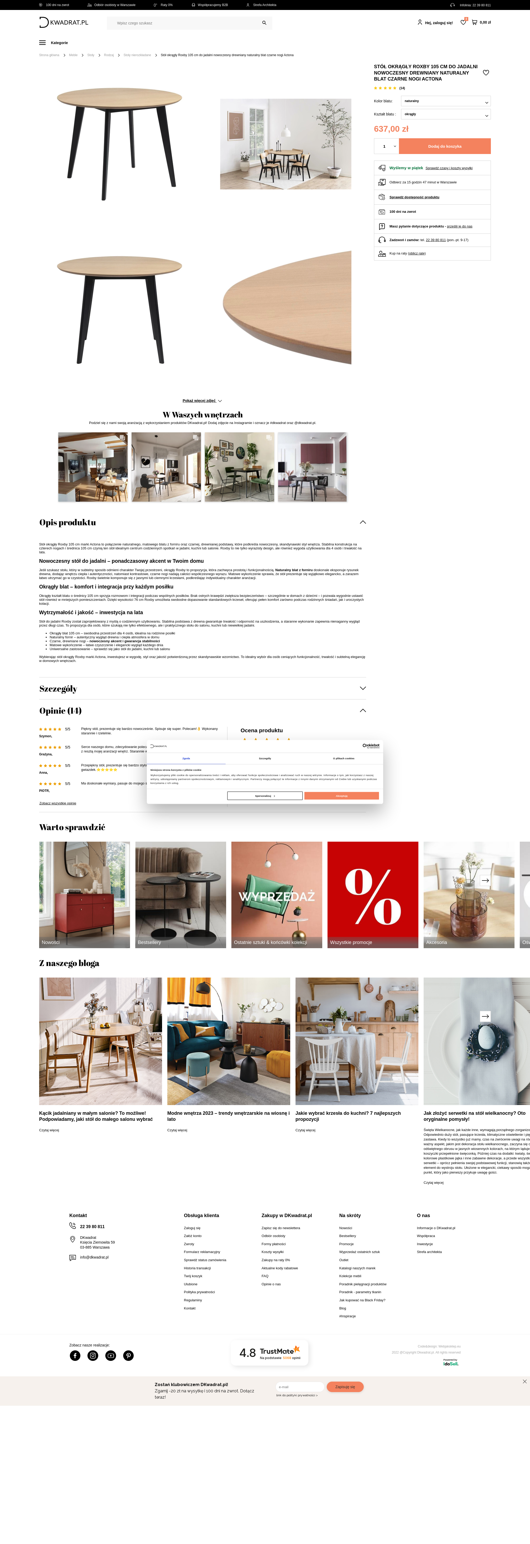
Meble (79, 42)
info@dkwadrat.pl (94, 1257)
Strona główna (49, 55)
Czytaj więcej (49, 1130)
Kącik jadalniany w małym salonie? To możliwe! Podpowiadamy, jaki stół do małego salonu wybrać (96, 1116)
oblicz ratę (416, 253)
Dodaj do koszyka (445, 146)
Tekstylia (291, 42)
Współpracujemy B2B (209, 5)
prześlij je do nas (459, 226)
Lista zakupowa (466, 19)
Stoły (90, 55)
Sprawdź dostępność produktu (414, 197)
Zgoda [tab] (186, 758)
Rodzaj (109, 55)
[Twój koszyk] (481, 22)
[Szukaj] (264, 23)
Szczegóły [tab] (265, 758)
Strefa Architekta (261, 5)
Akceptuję (342, 796)
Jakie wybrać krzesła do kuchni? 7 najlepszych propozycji (348, 1116)
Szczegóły (58, 688)
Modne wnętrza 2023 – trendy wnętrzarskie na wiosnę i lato (228, 1116)
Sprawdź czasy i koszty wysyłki (448, 168)
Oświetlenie (321, 42)
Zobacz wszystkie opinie (57, 803)
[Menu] (56, 42)
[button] (93, 467)
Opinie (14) (60, 710)
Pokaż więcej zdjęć (202, 401)
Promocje (373, 42)
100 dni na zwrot (54, 5)
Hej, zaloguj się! (439, 23)
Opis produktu (67, 522)
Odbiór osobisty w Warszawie (111, 5)
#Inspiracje (403, 42)
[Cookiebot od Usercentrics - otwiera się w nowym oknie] (357, 746)
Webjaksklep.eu (450, 1346)
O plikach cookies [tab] (343, 758)
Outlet (348, 42)
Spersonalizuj (265, 796)
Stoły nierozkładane (137, 55)
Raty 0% (163, 5)
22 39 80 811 (481, 5)
